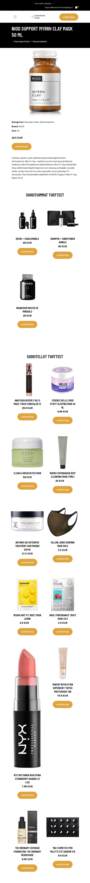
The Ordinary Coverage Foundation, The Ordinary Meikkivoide (27, 851)
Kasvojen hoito (22, 41)
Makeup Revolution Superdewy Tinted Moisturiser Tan (62, 688)
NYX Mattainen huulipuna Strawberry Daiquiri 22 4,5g (27, 778)
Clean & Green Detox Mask (27, 473)
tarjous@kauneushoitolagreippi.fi (59, 7)
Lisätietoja (21, 146)
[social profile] (54, 3)
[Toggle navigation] (15, 16)
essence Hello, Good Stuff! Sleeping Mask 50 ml (62, 404)
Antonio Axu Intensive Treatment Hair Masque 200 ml (27, 546)
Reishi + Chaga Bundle (27, 238)
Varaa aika (69, 17)
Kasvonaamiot (40, 41)
